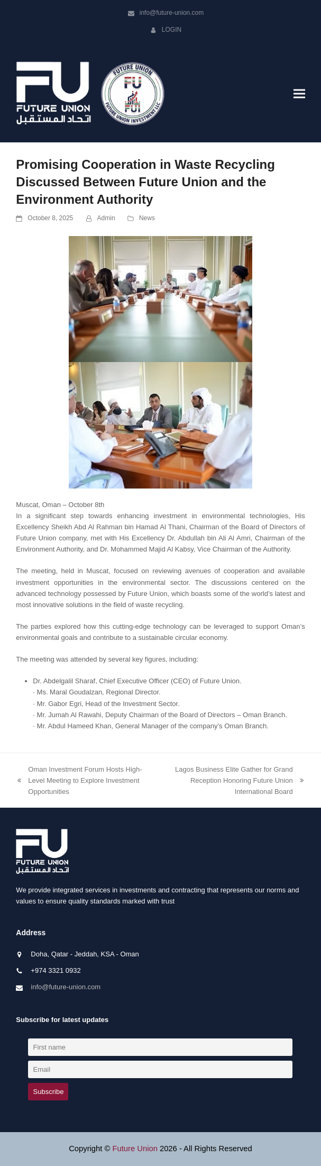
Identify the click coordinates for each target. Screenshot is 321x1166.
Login (171, 29)
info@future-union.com (172, 12)
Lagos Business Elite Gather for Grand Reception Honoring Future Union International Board (233, 781)
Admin (106, 218)
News (147, 218)
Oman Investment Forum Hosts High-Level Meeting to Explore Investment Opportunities (79, 781)
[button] (299, 93)
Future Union (134, 1148)
